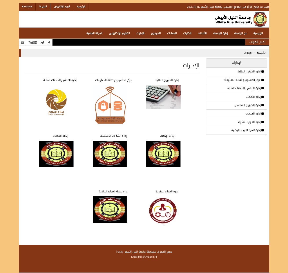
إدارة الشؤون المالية (249, 71)
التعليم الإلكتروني (119, 33)
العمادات (172, 33)
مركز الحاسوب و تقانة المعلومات (242, 79)
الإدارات (140, 33)
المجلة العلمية (94, 33)
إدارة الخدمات (253, 113)
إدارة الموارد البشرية (249, 122)
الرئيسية (81, 6)
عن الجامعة (240, 33)
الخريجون (156, 33)
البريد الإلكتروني (62, 6)
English (27, 6)
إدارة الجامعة (220, 33)
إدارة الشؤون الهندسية (247, 105)
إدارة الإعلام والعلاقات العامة (244, 88)
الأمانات (202, 33)
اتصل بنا (43, 6)
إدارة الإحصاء (253, 96)
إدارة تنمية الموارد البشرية (246, 130)
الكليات (187, 33)
